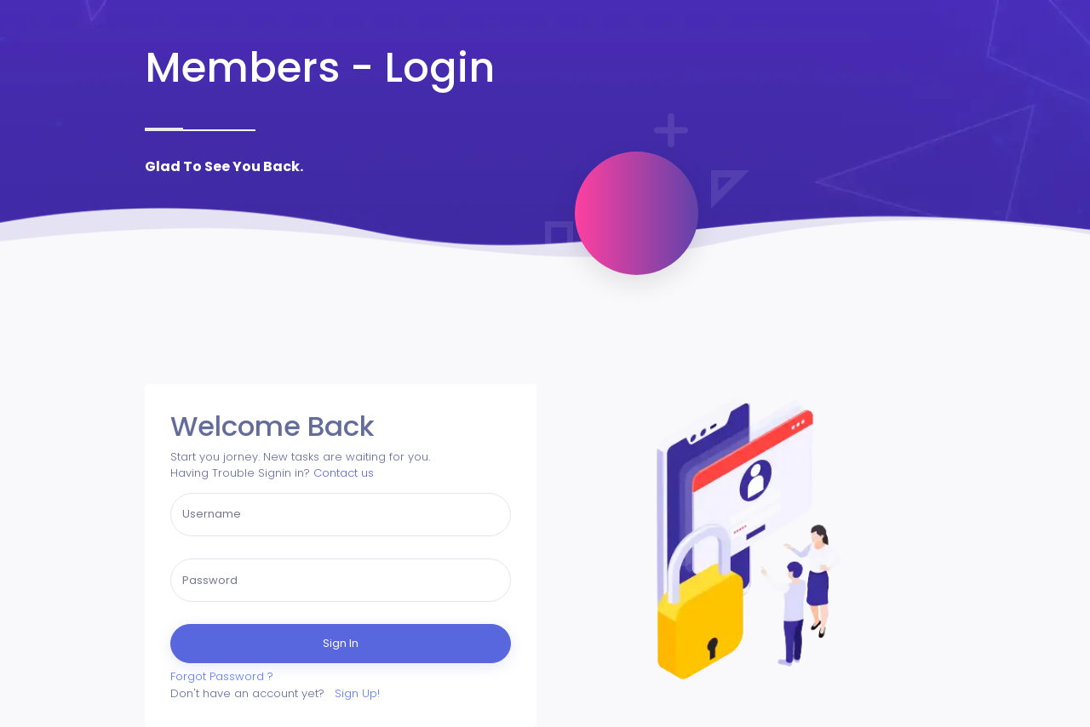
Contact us (343, 473)
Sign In (341, 643)
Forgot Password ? (221, 676)
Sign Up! (357, 693)
